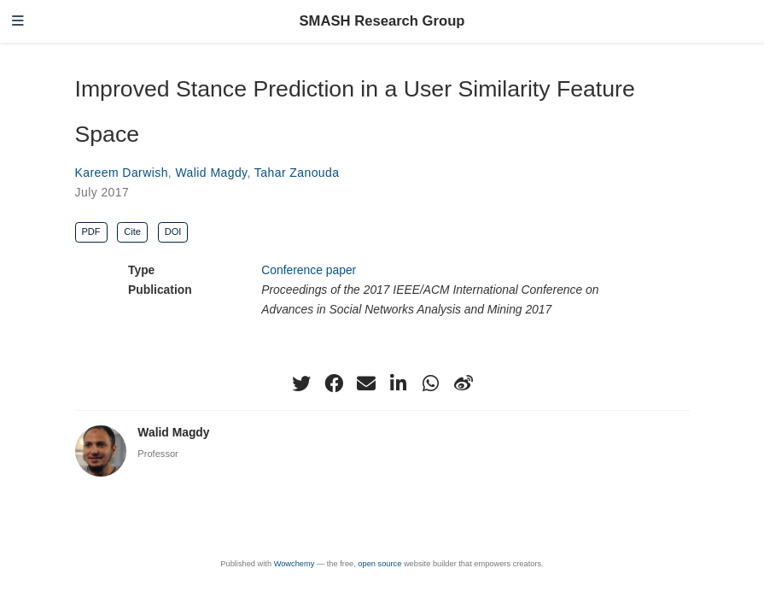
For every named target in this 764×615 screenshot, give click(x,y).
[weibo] (463, 383)
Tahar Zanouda (297, 172)
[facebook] (334, 383)
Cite (132, 231)
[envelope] (366, 383)
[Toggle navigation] (18, 22)
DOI (173, 231)
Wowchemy (294, 563)
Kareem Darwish (121, 172)
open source (379, 563)
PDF (90, 231)
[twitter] (301, 383)
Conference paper (308, 270)
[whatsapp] (431, 383)
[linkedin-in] (398, 383)
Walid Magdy (211, 172)
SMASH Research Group (381, 21)
